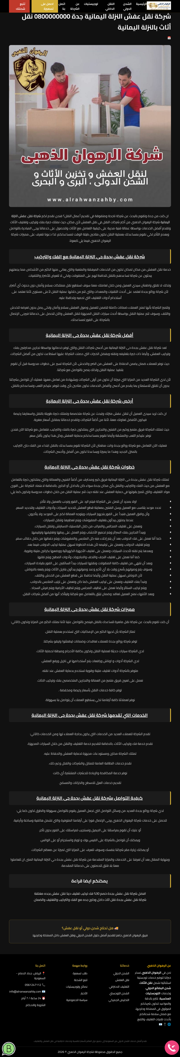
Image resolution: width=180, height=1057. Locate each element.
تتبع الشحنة (80, 980)
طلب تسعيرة (80, 973)
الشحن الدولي (127, 6)
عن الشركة (74, 6)
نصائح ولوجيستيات (76, 986)
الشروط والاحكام (35, 1005)
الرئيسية (141, 3)
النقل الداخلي (110, 6)
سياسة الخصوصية (76, 1000)
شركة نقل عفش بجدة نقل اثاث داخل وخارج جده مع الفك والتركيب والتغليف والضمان (90, 900)
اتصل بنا (62, 6)
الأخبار (84, 993)
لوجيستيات (91, 3)
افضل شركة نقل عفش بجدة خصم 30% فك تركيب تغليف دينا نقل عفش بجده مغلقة (90, 893)
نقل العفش (122, 980)
